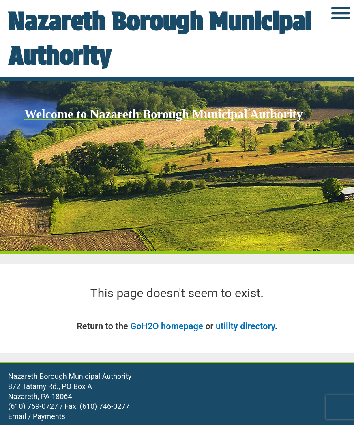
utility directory (245, 326)
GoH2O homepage (166, 326)
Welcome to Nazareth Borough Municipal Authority (163, 114)
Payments (49, 416)
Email (17, 416)
